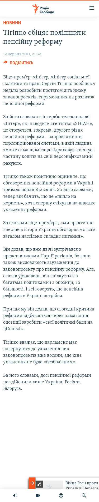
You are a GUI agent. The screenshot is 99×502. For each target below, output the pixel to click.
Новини (12, 23)
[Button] (18, 64)
